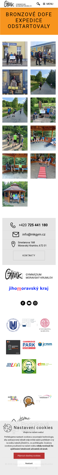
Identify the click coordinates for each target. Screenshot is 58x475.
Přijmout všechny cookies (29, 456)
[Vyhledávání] (38, 3)
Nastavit (29, 463)
